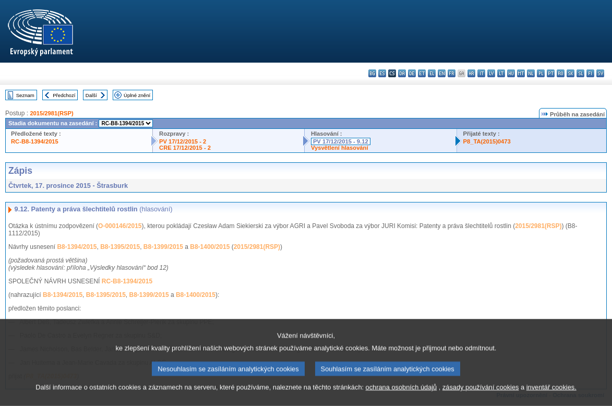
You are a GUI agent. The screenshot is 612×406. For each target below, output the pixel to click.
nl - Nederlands (531, 73)
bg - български (372, 73)
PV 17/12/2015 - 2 (182, 141)
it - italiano (481, 73)
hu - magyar (511, 73)
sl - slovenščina (580, 73)
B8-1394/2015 (77, 246)
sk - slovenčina (570, 73)
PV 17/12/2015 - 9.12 (340, 141)
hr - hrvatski (471, 73)
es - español (382, 73)
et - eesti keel (422, 73)
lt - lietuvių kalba (501, 73)
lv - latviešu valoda (491, 73)
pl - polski (541, 73)
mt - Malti (521, 73)
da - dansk (402, 73)
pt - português (551, 73)
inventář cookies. (551, 395)
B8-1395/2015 (120, 246)
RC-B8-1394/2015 (34, 141)
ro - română (561, 73)
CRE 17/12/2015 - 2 (185, 148)
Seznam (25, 95)
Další (91, 95)
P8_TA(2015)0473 (487, 141)
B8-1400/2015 (210, 246)
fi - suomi (590, 73)
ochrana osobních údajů (401, 395)
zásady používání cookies (480, 395)
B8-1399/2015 (163, 246)
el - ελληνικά (432, 73)
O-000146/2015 (119, 226)
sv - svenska (600, 73)
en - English (442, 73)
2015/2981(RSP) (51, 113)
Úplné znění (137, 95)
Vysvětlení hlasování (339, 148)
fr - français (451, 73)
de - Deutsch (412, 73)
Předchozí (64, 95)
